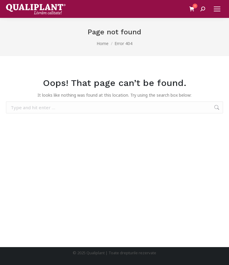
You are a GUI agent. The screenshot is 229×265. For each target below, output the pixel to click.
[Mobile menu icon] (217, 9)
